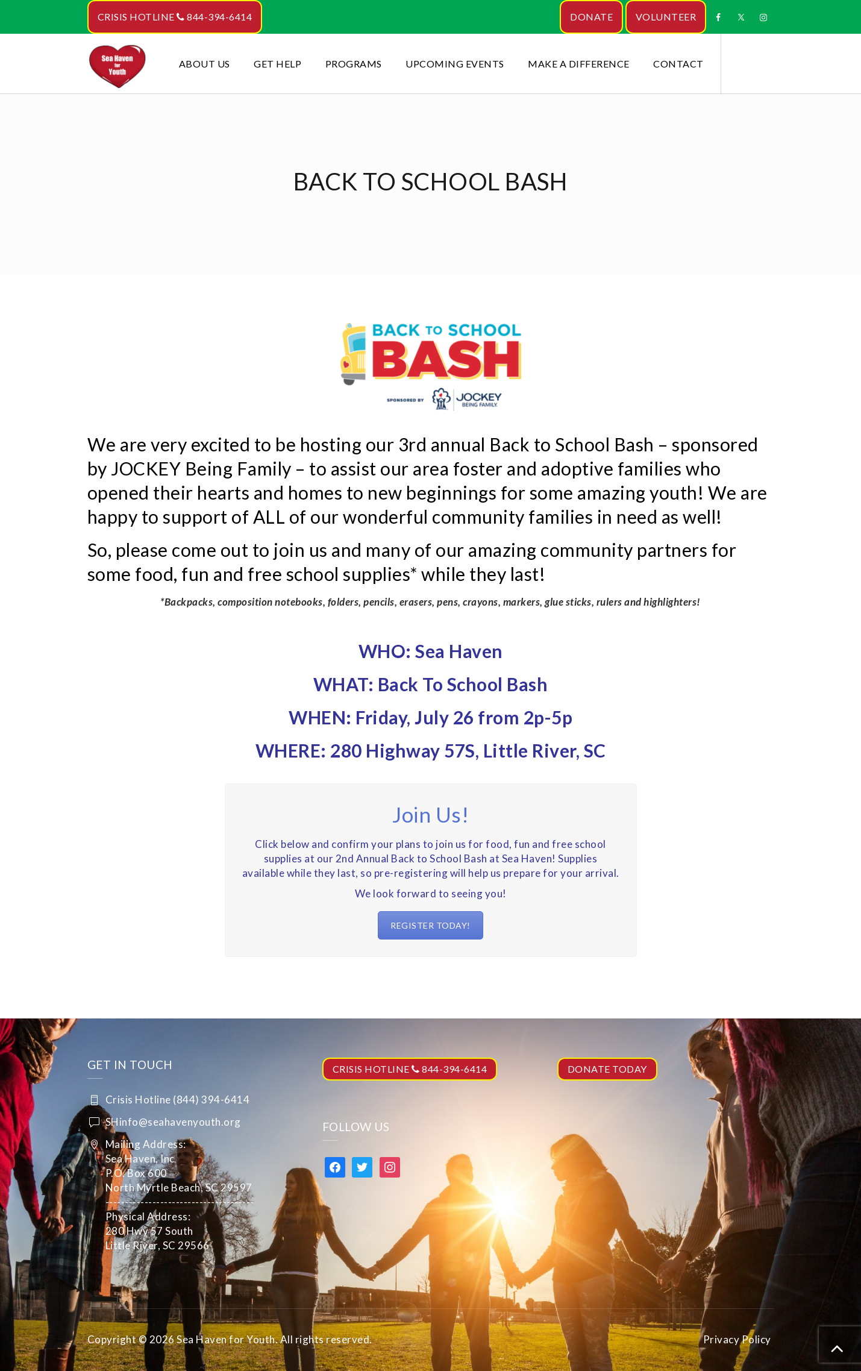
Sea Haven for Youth (226, 1339)
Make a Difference (579, 63)
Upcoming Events (454, 63)
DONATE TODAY (607, 1069)
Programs (353, 63)
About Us (204, 63)
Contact (678, 63)
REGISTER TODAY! (430, 925)
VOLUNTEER (666, 16)
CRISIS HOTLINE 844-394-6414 (175, 16)
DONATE (591, 16)
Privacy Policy (737, 1339)
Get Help (277, 63)
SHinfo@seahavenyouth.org (173, 1121)
